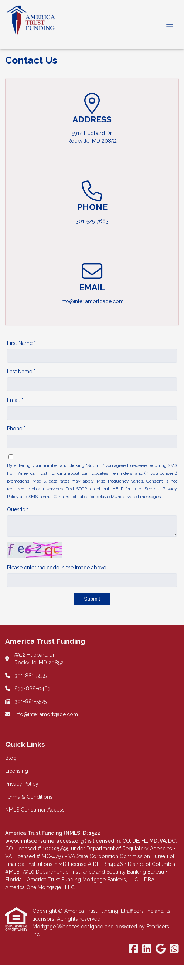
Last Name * (21, 372)
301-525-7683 (92, 221)
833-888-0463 (32, 688)
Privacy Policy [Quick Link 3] (21, 784)
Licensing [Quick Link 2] (16, 771)
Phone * (16, 428)
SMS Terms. (40, 496)
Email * (15, 400)
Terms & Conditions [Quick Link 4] (28, 797)
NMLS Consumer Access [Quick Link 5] (35, 810)
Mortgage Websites (57, 927)
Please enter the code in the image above (56, 567)
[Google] (161, 949)
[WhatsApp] (174, 949)
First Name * (21, 343)
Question (17, 509)
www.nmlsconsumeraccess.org (45, 841)
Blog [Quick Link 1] (11, 758)
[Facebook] (133, 949)
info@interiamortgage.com (92, 301)
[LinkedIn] (146, 949)
